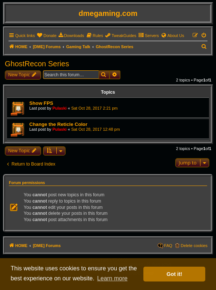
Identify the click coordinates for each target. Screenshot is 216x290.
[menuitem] (46, 35)
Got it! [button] (174, 274)
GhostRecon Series (37, 64)
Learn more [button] (112, 278)
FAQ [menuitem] (168, 245)
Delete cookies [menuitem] (194, 245)
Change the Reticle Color (58, 124)
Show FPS (41, 103)
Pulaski (59, 108)
